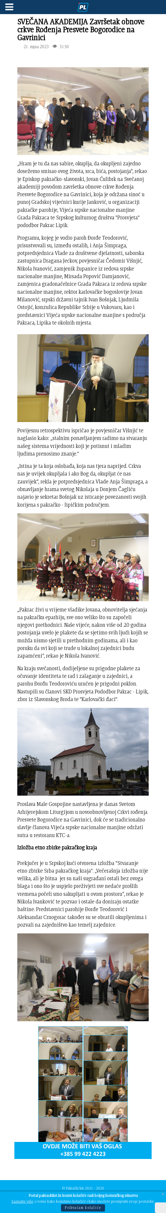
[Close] (163, 1194)
